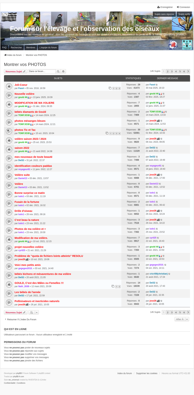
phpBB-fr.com (18, 377)
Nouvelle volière (24, 93)
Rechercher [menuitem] (16, 47)
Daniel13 (22, 178)
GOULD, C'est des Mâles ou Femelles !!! (39, 283)
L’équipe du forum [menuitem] (48, 47)
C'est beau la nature (27, 219)
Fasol (21, 88)
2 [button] (167, 71)
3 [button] (171, 71)
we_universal (13, 380)
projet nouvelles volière (29, 247)
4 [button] (176, 71)
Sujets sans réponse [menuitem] (164, 14)
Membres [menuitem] (30, 47)
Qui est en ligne (15, 329)
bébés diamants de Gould (30, 111)
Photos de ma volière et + (30, 228)
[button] (188, 71)
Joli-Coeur (21, 84)
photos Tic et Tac (25, 129)
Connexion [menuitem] (183, 7)
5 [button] (180, 71)
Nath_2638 (23, 286)
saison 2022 (22, 147)
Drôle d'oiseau (23, 210)
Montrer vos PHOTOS (25, 64)
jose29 (153, 120)
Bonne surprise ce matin (30, 192)
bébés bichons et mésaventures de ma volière (43, 274)
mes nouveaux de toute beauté (33, 156)
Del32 (152, 147)
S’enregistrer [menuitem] (165, 7)
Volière (19, 183)
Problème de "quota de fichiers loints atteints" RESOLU (49, 256)
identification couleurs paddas (33, 165)
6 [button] (184, 71)
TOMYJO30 (24, 115)
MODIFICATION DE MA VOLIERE (34, 102)
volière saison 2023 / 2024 (30, 138)
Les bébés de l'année (27, 292)
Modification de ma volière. (31, 237)
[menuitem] (9, 383)
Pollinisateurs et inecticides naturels (37, 301)
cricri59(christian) (159, 274)
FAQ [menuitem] (4, 47)
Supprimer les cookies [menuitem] (146, 373)
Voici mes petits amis (28, 265)
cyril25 (153, 237)
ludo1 (21, 196)
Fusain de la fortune (27, 201)
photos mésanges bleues (30, 120)
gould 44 (22, 97)
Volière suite (22, 174)
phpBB (19, 373)
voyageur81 (24, 169)
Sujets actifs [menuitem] (184, 14)
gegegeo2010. (25, 268)
